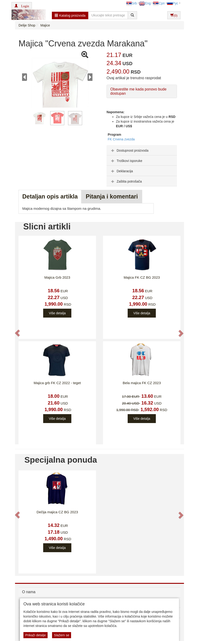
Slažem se (61, 635)
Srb (131, 3)
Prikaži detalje (35, 635)
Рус (172, 3)
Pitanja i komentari (112, 196)
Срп (159, 3)
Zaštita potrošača (126, 181)
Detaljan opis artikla (50, 196)
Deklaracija (121, 171)
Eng (145, 3)
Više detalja (57, 313)
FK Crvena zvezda (121, 139)
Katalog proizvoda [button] (70, 15)
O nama (28, 592)
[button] (21, 5)
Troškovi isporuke (126, 161)
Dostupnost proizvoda (129, 150)
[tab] (142, 150)
